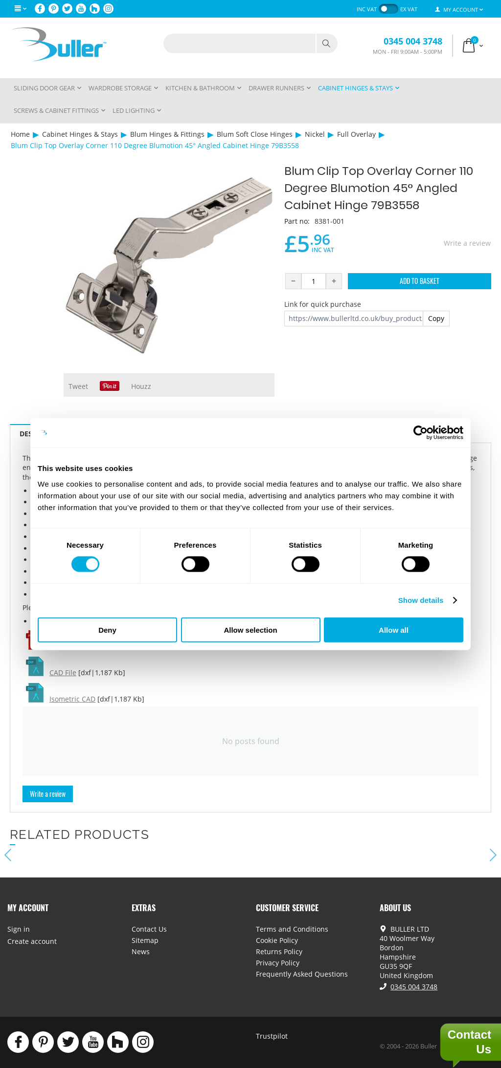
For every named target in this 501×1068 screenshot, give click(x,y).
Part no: (297, 221)
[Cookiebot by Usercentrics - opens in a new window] (420, 433)
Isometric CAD (72, 699)
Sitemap (145, 940)
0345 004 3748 (413, 41)
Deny (107, 629)
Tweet (78, 386)
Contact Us (149, 929)
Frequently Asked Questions (302, 974)
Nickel (315, 134)
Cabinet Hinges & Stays (80, 134)
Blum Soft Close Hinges (255, 134)
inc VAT (367, 9)
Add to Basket (419, 281)
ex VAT (408, 9)
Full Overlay (356, 134)
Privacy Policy (277, 962)
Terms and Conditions (292, 929)
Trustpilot (272, 1036)
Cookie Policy (277, 940)
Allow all (394, 629)
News (141, 951)
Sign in (18, 929)
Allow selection (250, 629)
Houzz (141, 386)
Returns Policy (279, 951)
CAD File (62, 672)
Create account (32, 941)
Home (20, 134)
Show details (421, 600)
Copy (436, 318)
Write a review (467, 243)
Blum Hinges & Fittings (167, 134)
